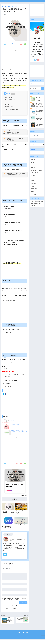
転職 (32, 165)
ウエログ (33, 150)
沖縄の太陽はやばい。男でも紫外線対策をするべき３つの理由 (37, 203)
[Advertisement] (14, 59)
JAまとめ (33, 159)
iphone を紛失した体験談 (36, 170)
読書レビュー (34, 167)
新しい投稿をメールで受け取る (10, 608)
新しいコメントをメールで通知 (10, 605)
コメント (4, 572)
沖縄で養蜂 (33, 183)
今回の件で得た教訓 (9, 106)
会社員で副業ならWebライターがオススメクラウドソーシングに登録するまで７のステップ (19, 432)
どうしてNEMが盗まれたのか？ (11, 99)
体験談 (26, 495)
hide (13, 93)
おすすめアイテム (35, 188)
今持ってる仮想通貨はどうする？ (12, 109)
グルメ (32, 178)
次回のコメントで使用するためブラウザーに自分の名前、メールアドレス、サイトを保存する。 (15, 599)
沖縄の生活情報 (34, 173)
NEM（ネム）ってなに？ (10, 97)
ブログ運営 (33, 194)
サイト (3, 593)
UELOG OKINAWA (22, 1)
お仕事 (32, 162)
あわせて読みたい (9, 112)
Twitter (5, 557)
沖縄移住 (33, 181)
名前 (3, 582)
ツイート (32, 83)
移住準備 (33, 175)
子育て (32, 186)
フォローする (16, 486)
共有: (7, 111)
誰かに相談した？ (8, 104)
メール (4, 587)
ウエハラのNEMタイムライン (11, 102)
